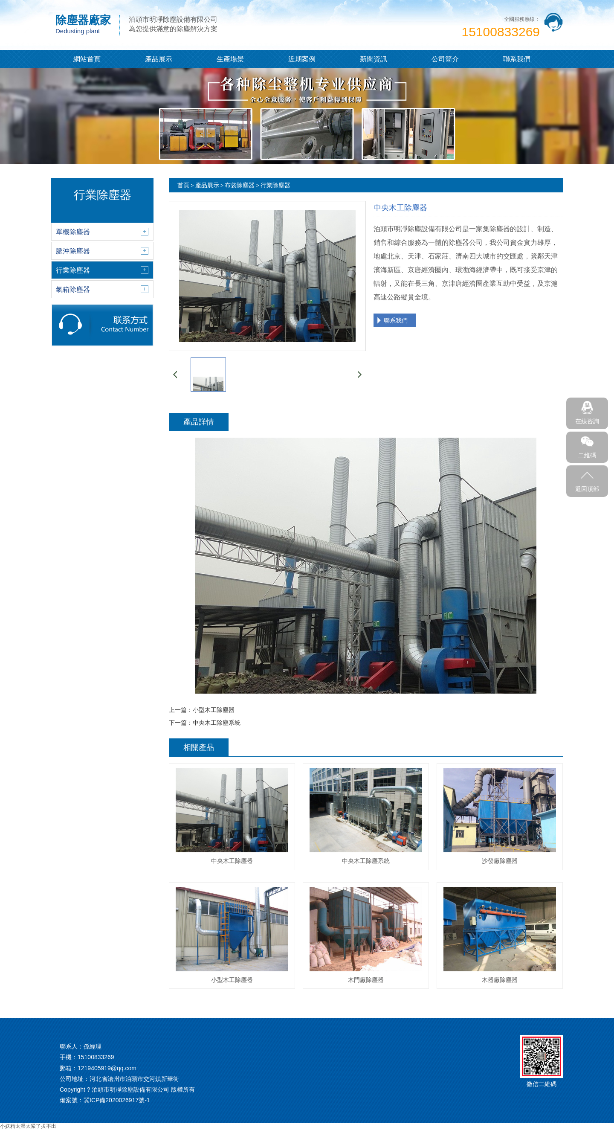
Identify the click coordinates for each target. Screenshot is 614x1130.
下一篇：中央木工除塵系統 (204, 722)
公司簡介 (445, 59)
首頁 (183, 185)
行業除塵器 (275, 185)
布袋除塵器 (240, 185)
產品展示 (158, 59)
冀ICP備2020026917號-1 (117, 1100)
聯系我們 (516, 59)
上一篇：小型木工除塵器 (202, 709)
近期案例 (302, 59)
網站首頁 (87, 59)
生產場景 (230, 59)
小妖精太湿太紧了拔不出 (28, 1126)
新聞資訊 (373, 59)
